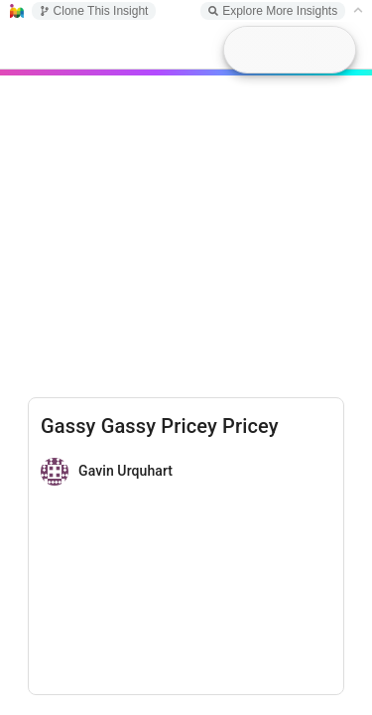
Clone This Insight (94, 11)
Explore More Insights (272, 11)
